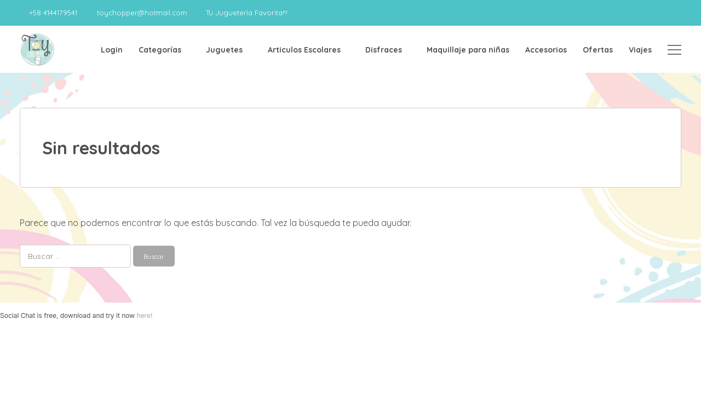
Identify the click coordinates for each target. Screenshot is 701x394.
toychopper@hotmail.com (142, 12)
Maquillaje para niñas (468, 50)
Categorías (160, 50)
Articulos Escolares (304, 50)
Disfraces (383, 50)
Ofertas (598, 50)
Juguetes (224, 50)
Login (112, 50)
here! (144, 315)
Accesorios (546, 50)
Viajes (640, 50)
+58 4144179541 (53, 12)
